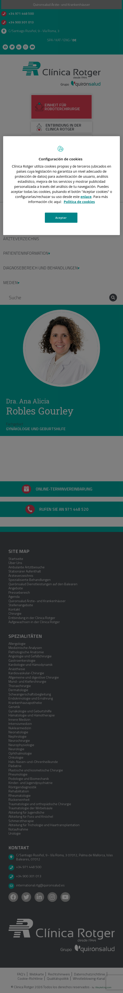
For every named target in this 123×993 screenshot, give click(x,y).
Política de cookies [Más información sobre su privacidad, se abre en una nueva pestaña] (79, 201)
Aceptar (61, 217)
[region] (61, 185)
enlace (86, 196)
